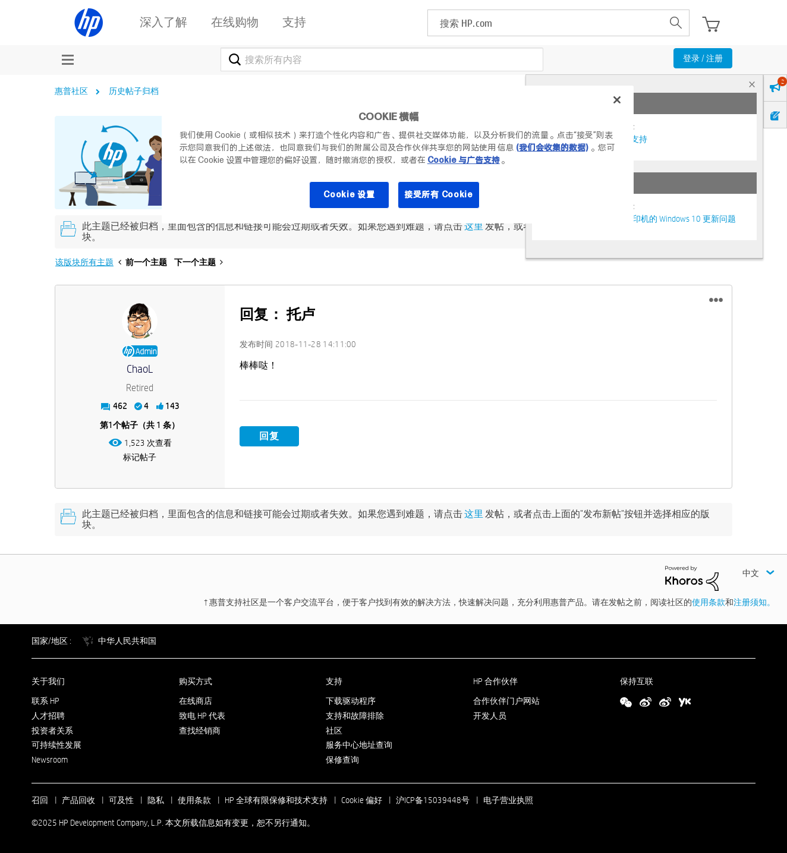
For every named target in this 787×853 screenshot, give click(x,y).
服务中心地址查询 (359, 744)
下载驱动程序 (351, 700)
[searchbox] (545, 23)
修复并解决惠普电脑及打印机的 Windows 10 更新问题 (638, 218)
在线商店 (195, 700)
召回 (40, 800)
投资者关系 (52, 730)
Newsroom (50, 759)
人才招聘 (48, 715)
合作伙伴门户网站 (506, 700)
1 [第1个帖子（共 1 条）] (110, 425)
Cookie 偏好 (361, 800)
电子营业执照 (508, 800)
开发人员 (489, 715)
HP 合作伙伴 (495, 681)
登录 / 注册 (703, 58)
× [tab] (752, 84)
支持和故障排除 (355, 715)
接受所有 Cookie (438, 194)
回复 (269, 436)
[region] (398, 155)
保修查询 (342, 759)
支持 (334, 681)
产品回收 (78, 800)
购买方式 (195, 681)
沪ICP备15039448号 (433, 800)
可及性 (121, 800)
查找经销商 (200, 730)
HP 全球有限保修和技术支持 (276, 800)
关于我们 (48, 681)
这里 (473, 226)
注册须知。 (754, 602)
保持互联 (636, 681)
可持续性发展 (56, 744)
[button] (716, 300)
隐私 (155, 800)
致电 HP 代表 (202, 715)
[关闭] (617, 100)
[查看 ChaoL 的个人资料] (140, 369)
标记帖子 (139, 457)
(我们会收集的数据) (552, 147)
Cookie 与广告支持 (463, 160)
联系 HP (45, 700)
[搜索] (382, 59)
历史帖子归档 (134, 91)
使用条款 (708, 602)
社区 (334, 730)
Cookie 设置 (348, 194)
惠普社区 (71, 91)
